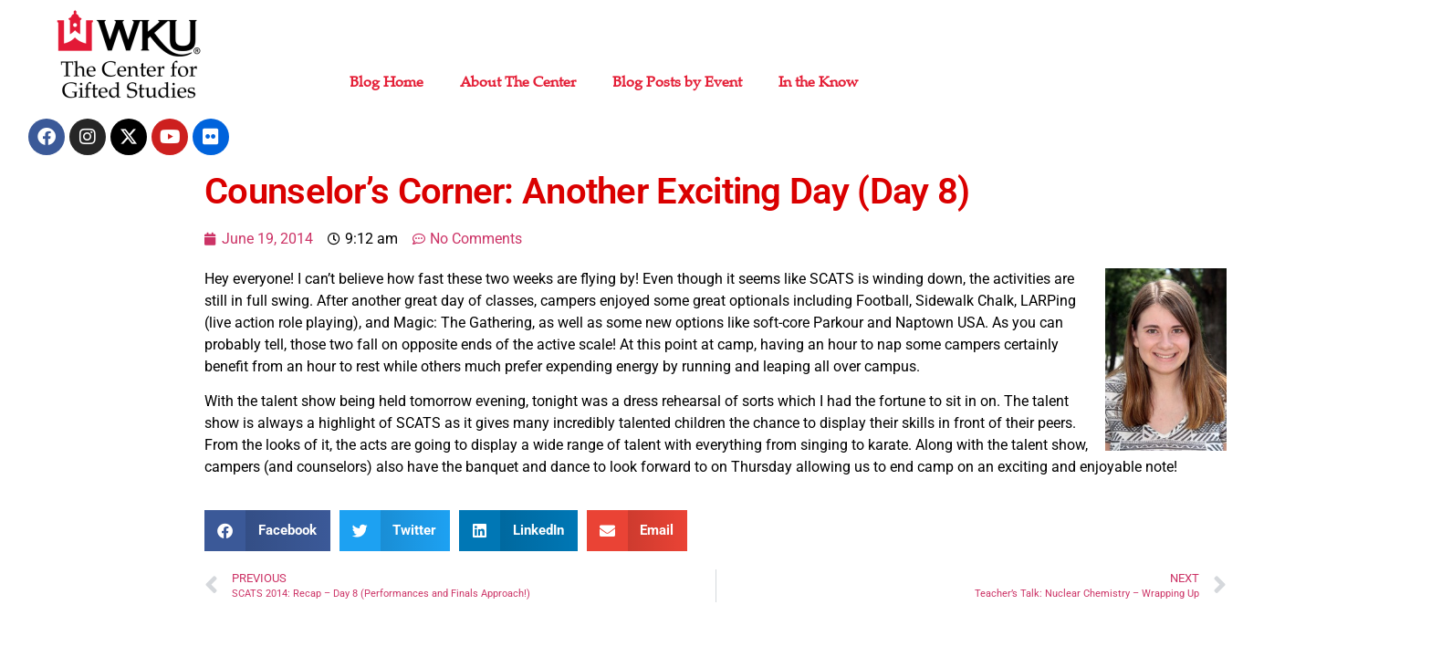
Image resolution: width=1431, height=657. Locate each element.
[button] (267, 530)
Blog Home (386, 82)
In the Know (818, 82)
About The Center (518, 82)
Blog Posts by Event (677, 82)
